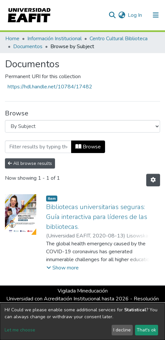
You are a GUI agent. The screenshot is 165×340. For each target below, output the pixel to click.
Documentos (27, 46)
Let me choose (20, 330)
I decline (122, 330)
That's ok (146, 330)
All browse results (30, 163)
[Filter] (38, 146)
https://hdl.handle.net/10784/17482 (50, 86)
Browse (88, 146)
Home (12, 38)
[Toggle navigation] (156, 15)
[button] (122, 15)
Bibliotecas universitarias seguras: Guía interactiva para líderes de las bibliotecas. (96, 216)
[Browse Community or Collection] (82, 126)
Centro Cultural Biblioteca (119, 38)
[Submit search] (112, 15)
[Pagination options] (153, 180)
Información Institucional (54, 38)
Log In (135, 15)
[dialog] (82, 321)
